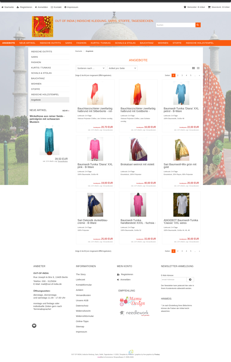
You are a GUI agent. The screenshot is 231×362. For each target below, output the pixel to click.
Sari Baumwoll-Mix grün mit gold (180, 166)
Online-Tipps (82, 321)
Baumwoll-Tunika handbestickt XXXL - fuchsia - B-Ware (138, 223)
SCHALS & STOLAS (125, 43)
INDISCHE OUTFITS (50, 43)
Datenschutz (82, 306)
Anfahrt (79, 290)
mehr (65, 111)
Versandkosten (108, 130)
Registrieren (125, 274)
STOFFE (177, 43)
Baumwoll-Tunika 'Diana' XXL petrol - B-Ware (181, 110)
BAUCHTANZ (147, 43)
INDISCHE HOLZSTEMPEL (200, 43)
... (195, 76)
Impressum (81, 332)
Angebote (36, 100)
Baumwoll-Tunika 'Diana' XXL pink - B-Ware (95, 166)
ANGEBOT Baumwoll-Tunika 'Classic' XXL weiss (181, 222)
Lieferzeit (80, 280)
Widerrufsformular (85, 316)
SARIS (68, 43)
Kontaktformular (84, 285)
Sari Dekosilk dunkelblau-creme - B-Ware (93, 222)
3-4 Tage (88, 116)
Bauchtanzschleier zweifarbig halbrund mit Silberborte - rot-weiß (95, 111)
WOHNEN (163, 43)
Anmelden (124, 279)
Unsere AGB (82, 300)
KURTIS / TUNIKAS (100, 43)
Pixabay (157, 355)
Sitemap (80, 326)
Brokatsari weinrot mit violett (137, 164)
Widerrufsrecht (83, 311)
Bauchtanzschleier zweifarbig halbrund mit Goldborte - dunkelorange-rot (138, 111)
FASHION (81, 43)
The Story (81, 274)
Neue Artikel (27, 43)
